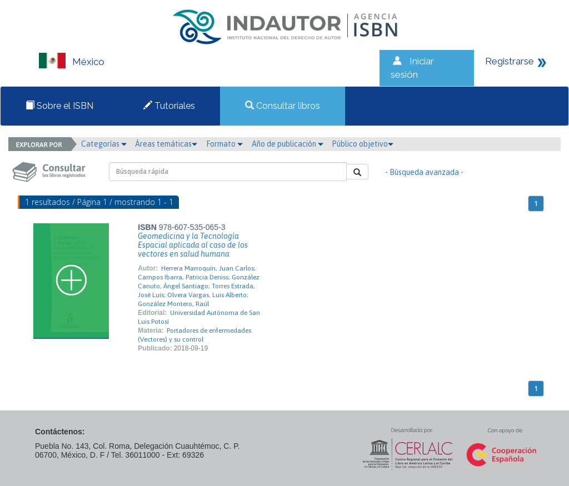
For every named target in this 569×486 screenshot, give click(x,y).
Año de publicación (287, 143)
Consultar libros (282, 106)
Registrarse (509, 61)
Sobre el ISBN (59, 106)
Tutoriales (169, 106)
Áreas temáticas (166, 143)
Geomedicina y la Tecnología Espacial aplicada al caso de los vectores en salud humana (193, 245)
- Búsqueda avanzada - (424, 172)
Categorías (104, 143)
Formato (224, 143)
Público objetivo (362, 143)
